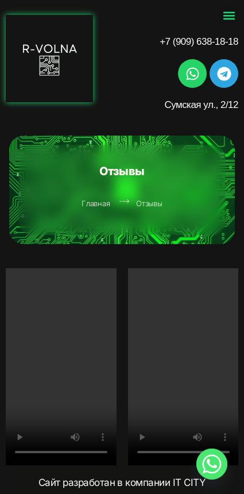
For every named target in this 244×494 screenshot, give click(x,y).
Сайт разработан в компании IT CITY (122, 482)
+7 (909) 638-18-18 (199, 41)
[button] (228, 15)
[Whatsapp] (211, 464)
